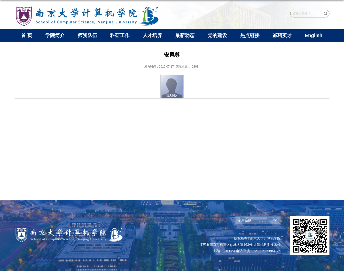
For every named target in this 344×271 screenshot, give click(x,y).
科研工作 (120, 35)
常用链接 (244, 220)
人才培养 (152, 35)
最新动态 (185, 35)
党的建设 (217, 35)
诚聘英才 (282, 35)
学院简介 (55, 35)
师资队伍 (87, 35)
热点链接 (249, 35)
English (313, 35)
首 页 (26, 35)
